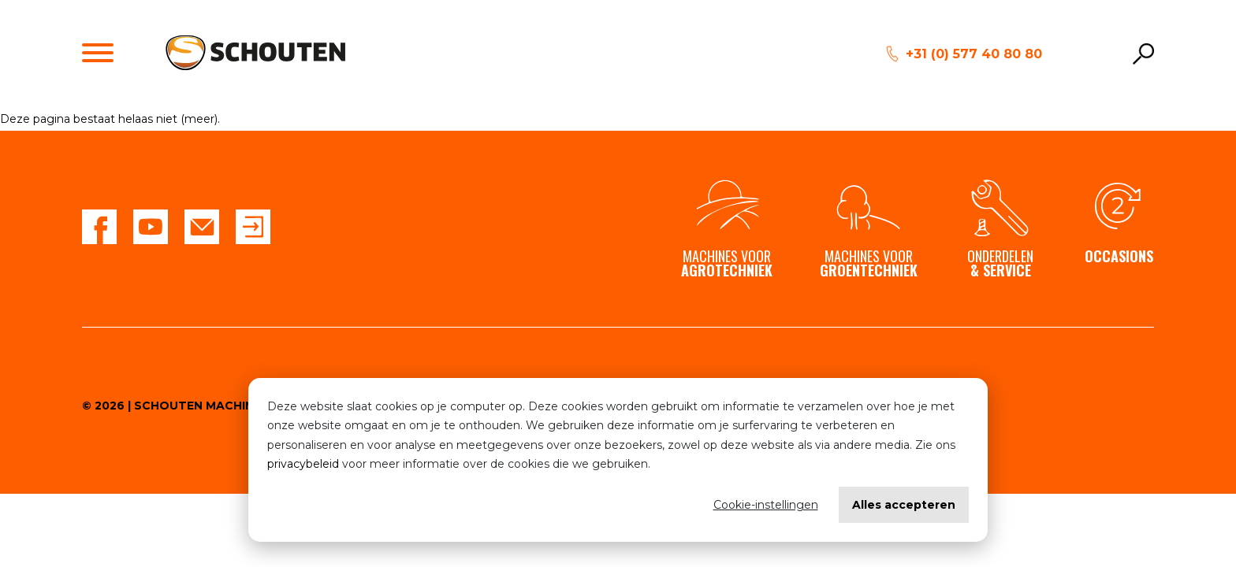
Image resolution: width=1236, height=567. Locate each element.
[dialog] (618, 460)
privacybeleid (303, 464)
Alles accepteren (903, 505)
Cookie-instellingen (765, 505)
